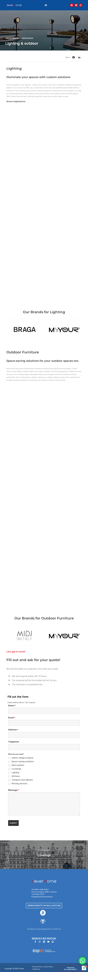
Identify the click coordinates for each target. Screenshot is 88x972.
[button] (46, 5)
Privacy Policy (37, 967)
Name (12, 705)
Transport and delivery (22, 780)
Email (11, 718)
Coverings (16, 769)
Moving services (19, 783)
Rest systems (18, 765)
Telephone (13, 742)
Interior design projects (22, 758)
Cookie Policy (47, 967)
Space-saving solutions (23, 761)
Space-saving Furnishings (19, 38)
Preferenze (36, 969)
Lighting (15, 772)
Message (13, 790)
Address (13, 730)
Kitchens (16, 776)
